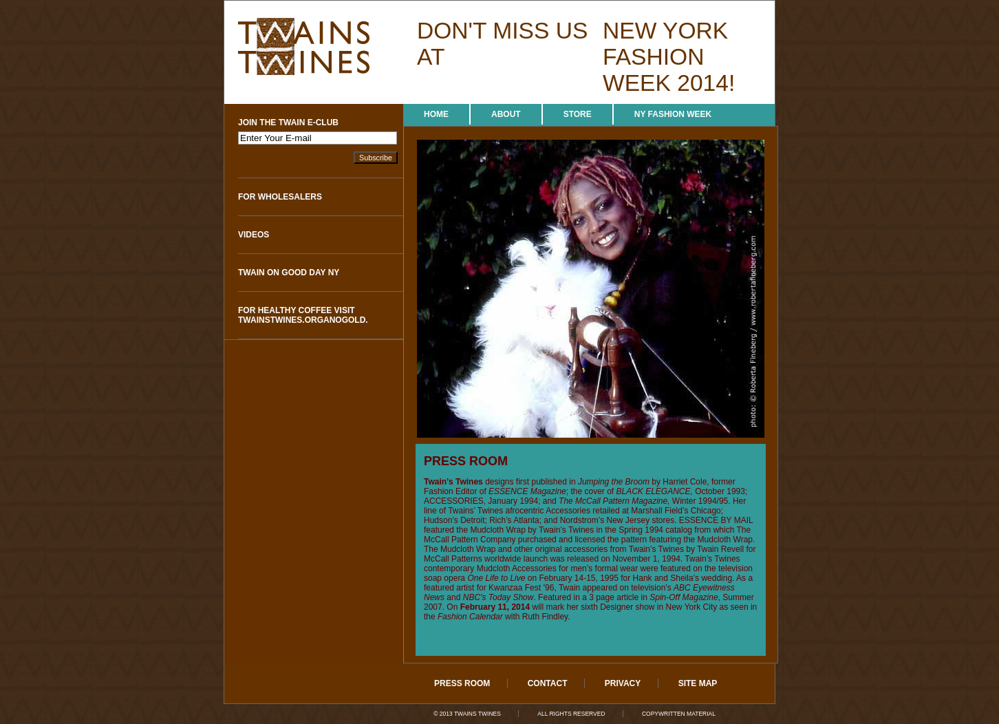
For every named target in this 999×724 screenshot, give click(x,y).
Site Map (698, 683)
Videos (253, 234)
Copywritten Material (679, 713)
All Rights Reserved (571, 713)
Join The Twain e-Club (288, 122)
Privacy (623, 683)
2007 (433, 607)
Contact (548, 683)
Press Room (462, 683)
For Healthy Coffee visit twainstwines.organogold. (303, 315)
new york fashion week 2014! (669, 57)
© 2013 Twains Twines (467, 713)
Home (436, 114)
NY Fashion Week (672, 114)
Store (577, 114)
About (506, 114)
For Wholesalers (280, 197)
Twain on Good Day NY (288, 272)
